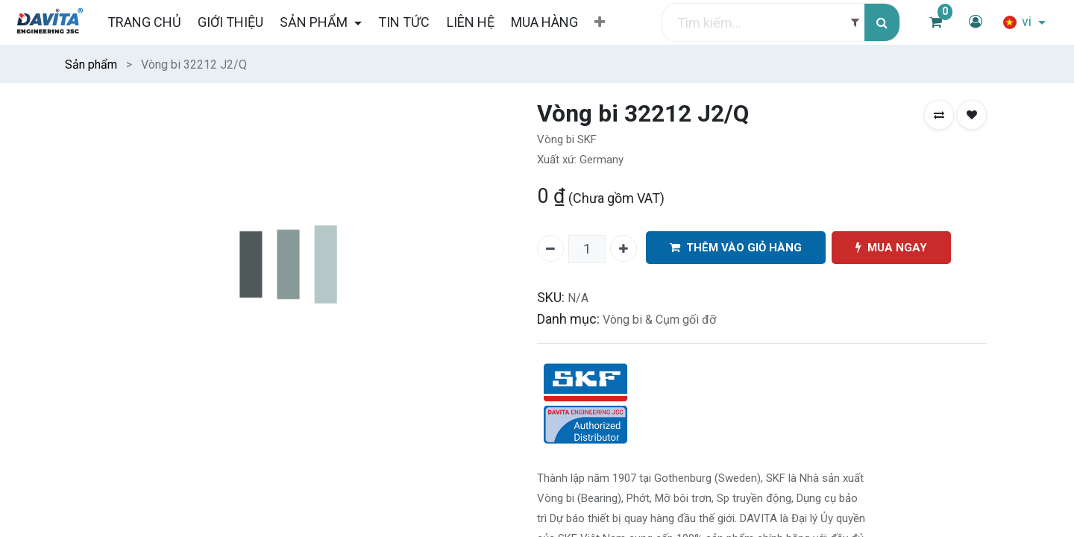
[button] (599, 22)
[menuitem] (143, 22)
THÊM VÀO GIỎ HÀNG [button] (736, 248)
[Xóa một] (550, 248)
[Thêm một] (623, 248)
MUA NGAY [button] (891, 248)
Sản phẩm (91, 64)
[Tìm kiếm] (881, 23)
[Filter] (855, 23)
